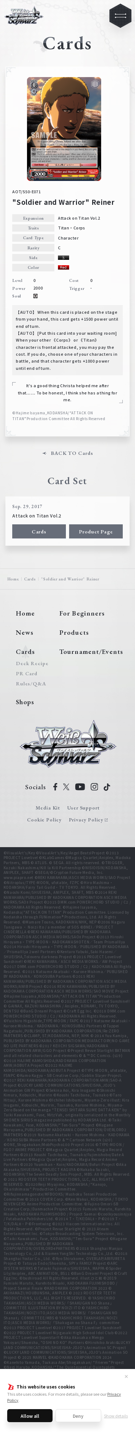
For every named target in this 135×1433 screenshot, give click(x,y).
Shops (25, 701)
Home (13, 579)
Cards (39, 531)
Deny (78, 1416)
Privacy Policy (86, 819)
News (24, 632)
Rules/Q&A (31, 683)
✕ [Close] (126, 1376)
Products (74, 632)
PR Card (26, 673)
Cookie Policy (44, 819)
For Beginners (82, 613)
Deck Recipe (31, 663)
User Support (83, 807)
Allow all (30, 1416)
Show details (116, 1416)
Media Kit (48, 807)
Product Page (96, 531)
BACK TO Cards (72, 453)
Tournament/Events (91, 651)
